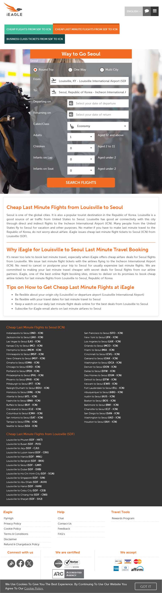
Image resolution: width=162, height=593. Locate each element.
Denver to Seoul (100, 366)
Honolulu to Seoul (23, 392)
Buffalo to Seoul (21, 404)
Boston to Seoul (100, 400)
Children (39, 146)
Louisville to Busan (23, 443)
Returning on (42, 113)
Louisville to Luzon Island (27, 452)
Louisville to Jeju (22, 448)
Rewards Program (123, 518)
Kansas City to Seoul (24, 345)
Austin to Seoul (99, 396)
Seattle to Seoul (21, 426)
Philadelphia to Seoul (24, 375)
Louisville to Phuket (24, 439)
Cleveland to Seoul (23, 409)
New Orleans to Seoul (25, 358)
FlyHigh (9, 518)
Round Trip (43, 69)
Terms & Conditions (16, 534)
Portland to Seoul (22, 371)
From (36, 79)
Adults (37, 135)
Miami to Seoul (99, 349)
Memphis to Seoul (23, 349)
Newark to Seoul (100, 383)
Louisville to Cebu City (26, 490)
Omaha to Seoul (22, 362)
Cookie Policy (12, 528)
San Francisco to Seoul (103, 333)
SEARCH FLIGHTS (81, 182)
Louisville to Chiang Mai (26, 494)
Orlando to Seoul (101, 345)
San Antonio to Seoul (24, 417)
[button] (134, 11)
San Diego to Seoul (101, 413)
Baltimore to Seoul (101, 404)
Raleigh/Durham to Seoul (27, 387)
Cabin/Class (41, 124)
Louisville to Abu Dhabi (26, 482)
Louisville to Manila (24, 456)
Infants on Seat (43, 169)
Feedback (64, 528)
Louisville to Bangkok (25, 460)
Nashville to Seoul (23, 400)
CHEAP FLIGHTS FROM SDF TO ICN (29, 29)
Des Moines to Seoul (103, 375)
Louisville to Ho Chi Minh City (30, 473)
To (35, 90)
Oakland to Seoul (101, 358)
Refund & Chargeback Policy (21, 544)
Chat (61, 518)
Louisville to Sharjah (24, 498)
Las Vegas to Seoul (23, 341)
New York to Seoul (101, 337)
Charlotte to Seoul (101, 409)
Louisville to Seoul (23, 465)
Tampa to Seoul (21, 421)
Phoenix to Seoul (22, 379)
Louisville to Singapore (25, 477)
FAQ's (61, 534)
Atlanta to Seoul (21, 396)
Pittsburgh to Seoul (23, 383)
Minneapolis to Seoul (25, 354)
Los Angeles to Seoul (102, 341)
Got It (145, 586)
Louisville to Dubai (23, 469)
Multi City (109, 69)
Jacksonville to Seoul (24, 337)
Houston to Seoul (100, 421)
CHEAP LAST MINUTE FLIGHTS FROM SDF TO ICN (86, 29)
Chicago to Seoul (23, 366)
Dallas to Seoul (99, 371)
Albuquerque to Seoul (103, 392)
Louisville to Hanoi (24, 486)
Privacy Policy (12, 523)
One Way (77, 69)
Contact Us (65, 523)
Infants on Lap (42, 157)
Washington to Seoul (103, 362)
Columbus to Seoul (24, 413)
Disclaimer (10, 539)
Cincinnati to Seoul (102, 354)
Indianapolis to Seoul (24, 333)
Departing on (42, 101)
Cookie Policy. (33, 588)
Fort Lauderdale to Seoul (104, 387)
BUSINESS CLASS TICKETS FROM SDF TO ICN (35, 39)
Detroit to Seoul (100, 379)
